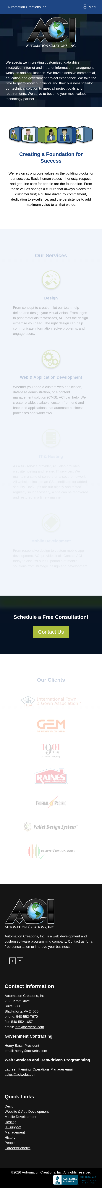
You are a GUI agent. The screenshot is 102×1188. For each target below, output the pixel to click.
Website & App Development (27, 1111)
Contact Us (51, 632)
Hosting (10, 1122)
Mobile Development (20, 1117)
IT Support (13, 1127)
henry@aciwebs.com (31, 1051)
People (10, 1143)
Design (10, 1106)
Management (15, 1132)
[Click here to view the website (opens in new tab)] (51, 1180)
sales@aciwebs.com (20, 1074)
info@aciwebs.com (29, 1027)
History (10, 1137)
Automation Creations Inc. (27, 7)
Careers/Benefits (17, 1148)
